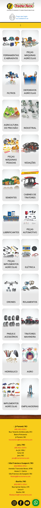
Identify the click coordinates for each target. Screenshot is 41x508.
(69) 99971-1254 (20, 484)
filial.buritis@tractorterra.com (20, 495)
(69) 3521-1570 (20, 448)
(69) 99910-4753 (20, 466)
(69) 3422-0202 (20, 429)
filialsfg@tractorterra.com (20, 476)
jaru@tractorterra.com (20, 458)
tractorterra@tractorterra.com (20, 440)
